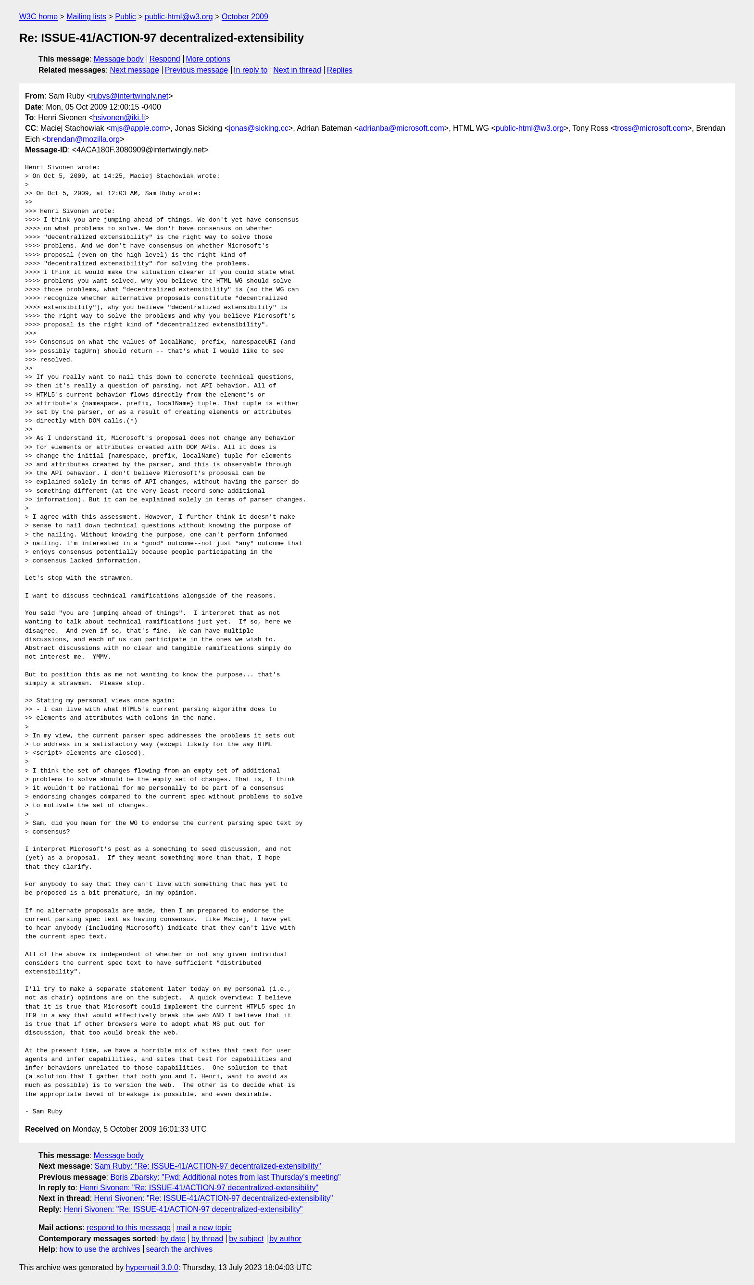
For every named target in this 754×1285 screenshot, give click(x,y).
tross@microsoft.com (651, 128)
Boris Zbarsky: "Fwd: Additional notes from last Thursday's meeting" (225, 1177)
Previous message (196, 70)
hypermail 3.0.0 (152, 1267)
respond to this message (128, 1227)
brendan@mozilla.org (83, 139)
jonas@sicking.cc (259, 128)
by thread (207, 1239)
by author (285, 1239)
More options (208, 59)
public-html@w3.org (179, 16)
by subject (246, 1239)
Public (125, 16)
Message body (119, 59)
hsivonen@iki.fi (119, 117)
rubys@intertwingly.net (129, 96)
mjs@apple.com (138, 128)
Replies (339, 70)
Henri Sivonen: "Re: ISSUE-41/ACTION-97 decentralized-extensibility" (198, 1188)
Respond (165, 59)
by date (172, 1239)
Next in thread (297, 70)
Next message (134, 70)
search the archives (179, 1249)
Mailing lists (86, 16)
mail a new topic (204, 1227)
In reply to (250, 70)
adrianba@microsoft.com (401, 128)
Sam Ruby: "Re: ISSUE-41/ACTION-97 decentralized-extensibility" (208, 1166)
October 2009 (245, 16)
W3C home (38, 16)
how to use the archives (100, 1249)
